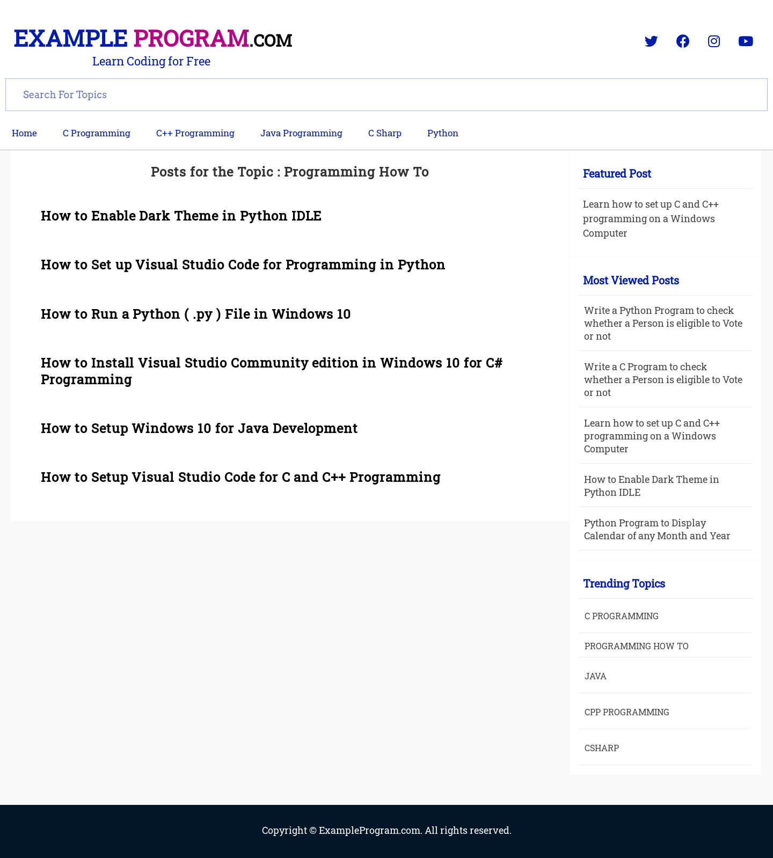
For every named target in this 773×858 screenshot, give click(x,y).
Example (152, 38)
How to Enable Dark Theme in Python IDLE (181, 215)
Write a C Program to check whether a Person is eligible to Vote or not (663, 379)
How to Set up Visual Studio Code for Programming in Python (243, 264)
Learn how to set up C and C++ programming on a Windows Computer (651, 218)
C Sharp (385, 133)
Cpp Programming (627, 711)
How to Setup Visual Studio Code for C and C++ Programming (241, 477)
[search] (386, 93)
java (596, 675)
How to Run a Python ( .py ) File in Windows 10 (196, 313)
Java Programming (301, 133)
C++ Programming (195, 133)
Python (442, 133)
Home (24, 133)
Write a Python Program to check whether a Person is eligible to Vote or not (663, 323)
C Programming (96, 133)
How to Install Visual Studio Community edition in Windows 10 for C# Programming (272, 371)
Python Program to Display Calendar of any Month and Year (657, 529)
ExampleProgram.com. (372, 830)
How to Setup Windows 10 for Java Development (199, 428)
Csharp (602, 747)
